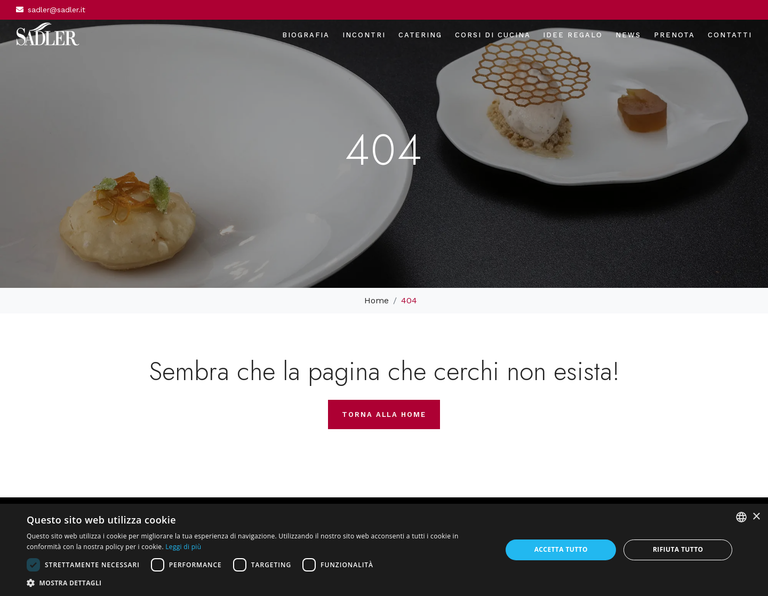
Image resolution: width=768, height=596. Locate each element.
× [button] (756, 517)
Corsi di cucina (492, 35)
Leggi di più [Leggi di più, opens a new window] (183, 546)
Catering (420, 35)
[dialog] (384, 550)
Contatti (730, 35)
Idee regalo (572, 35)
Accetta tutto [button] (561, 549)
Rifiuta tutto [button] (678, 549)
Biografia (306, 35)
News (628, 35)
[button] (257, 582)
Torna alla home (384, 414)
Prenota (674, 35)
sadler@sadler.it (56, 9)
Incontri (364, 35)
